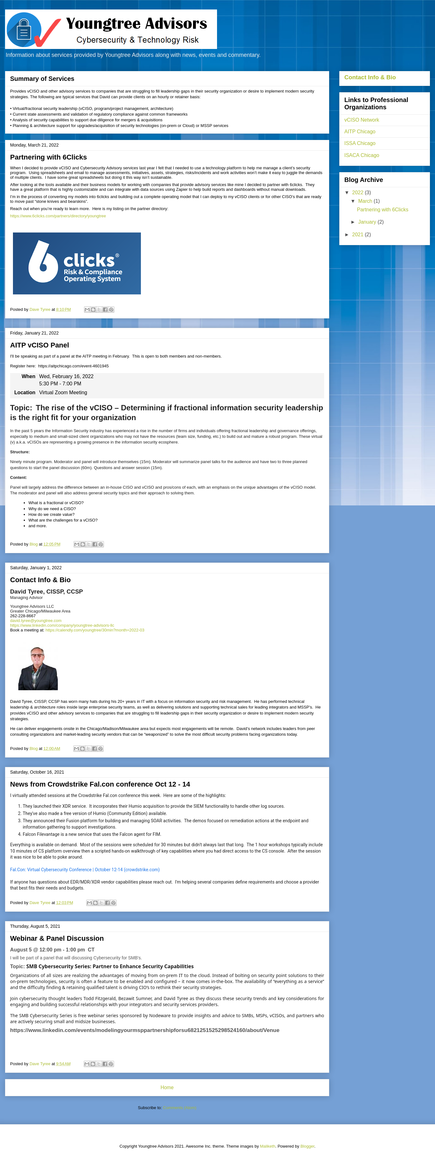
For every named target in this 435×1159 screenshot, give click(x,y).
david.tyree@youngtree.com (36, 620)
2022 (358, 192)
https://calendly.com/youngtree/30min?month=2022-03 (94, 630)
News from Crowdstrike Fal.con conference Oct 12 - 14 (100, 784)
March (366, 201)
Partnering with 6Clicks (48, 157)
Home (167, 1087)
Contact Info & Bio (40, 580)
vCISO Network (361, 120)
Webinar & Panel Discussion (57, 938)
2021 (358, 234)
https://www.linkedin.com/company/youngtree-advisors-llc (62, 625)
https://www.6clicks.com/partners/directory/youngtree (58, 216)
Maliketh (267, 1146)
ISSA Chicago (360, 143)
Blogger (307, 1146)
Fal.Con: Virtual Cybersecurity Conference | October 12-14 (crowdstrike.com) (85, 869)
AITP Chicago (359, 131)
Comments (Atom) (179, 1107)
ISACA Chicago (361, 155)
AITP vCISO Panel (39, 345)
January (368, 222)
